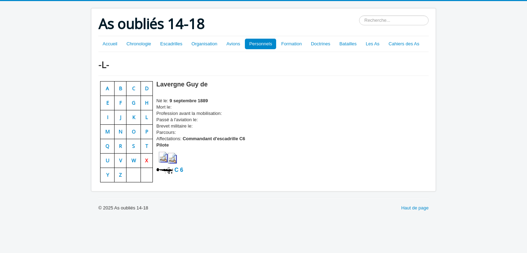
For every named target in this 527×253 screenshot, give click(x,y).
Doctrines (320, 43)
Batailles (348, 43)
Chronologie (138, 43)
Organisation (204, 43)
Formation (291, 43)
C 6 (178, 170)
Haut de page (415, 207)
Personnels (260, 43)
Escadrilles (171, 43)
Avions (233, 43)
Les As (372, 43)
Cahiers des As (404, 43)
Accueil (110, 43)
